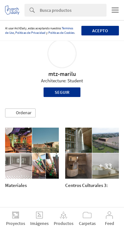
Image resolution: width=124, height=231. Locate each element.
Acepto (100, 31)
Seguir (62, 92)
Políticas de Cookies (61, 33)
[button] (20, 112)
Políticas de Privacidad (30, 33)
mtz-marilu (62, 74)
